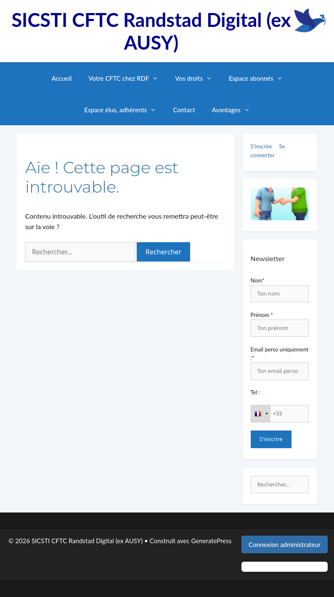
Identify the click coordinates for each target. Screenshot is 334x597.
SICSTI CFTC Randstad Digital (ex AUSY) (151, 31)
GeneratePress (211, 540)
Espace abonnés (260, 78)
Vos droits (197, 78)
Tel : (255, 392)
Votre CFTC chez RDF (127, 78)
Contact (184, 110)
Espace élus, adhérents (124, 109)
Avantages (235, 109)
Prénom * (262, 315)
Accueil (62, 78)
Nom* (258, 280)
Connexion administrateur (285, 544)
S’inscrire (261, 146)
